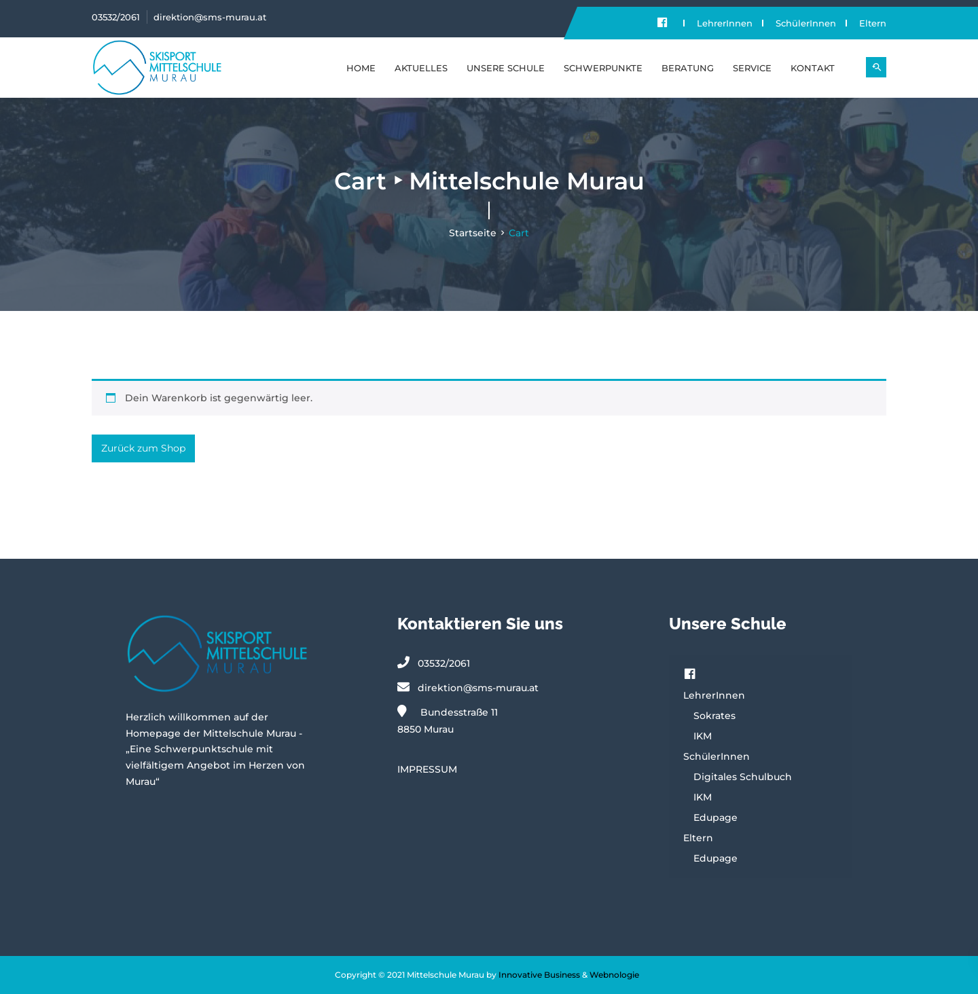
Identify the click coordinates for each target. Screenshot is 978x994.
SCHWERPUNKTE (603, 67)
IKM (702, 736)
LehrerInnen (725, 23)
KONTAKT (813, 67)
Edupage (715, 817)
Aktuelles (421, 67)
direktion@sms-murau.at (209, 17)
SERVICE (752, 67)
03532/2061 (116, 17)
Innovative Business (539, 975)
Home (361, 67)
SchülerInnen (806, 23)
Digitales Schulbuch (742, 777)
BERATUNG (688, 67)
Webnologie (614, 975)
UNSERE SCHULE (506, 67)
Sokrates (714, 716)
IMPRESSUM (427, 769)
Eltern (872, 23)
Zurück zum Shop (143, 448)
